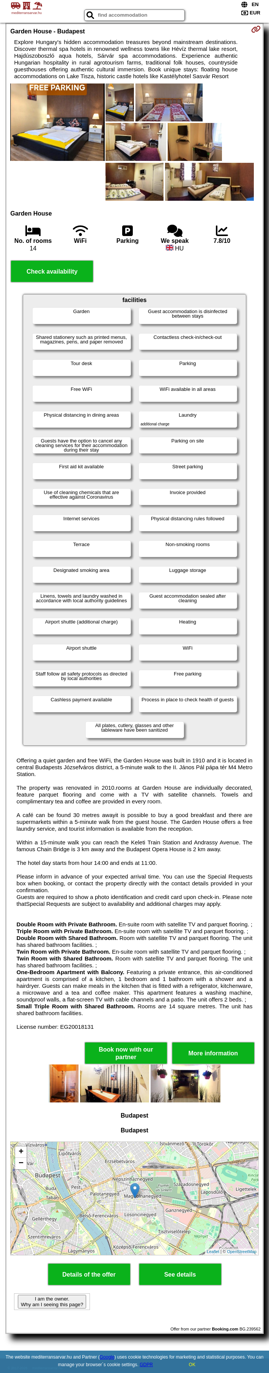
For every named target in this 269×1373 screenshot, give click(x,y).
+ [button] (21, 1152)
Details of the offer (88, 1274)
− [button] (21, 1163)
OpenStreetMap (241, 1251)
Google (107, 1357)
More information (213, 1053)
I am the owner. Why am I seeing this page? (52, 1301)
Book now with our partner (126, 1053)
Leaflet (213, 1251)
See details (180, 1274)
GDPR (146, 1364)
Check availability (52, 271)
